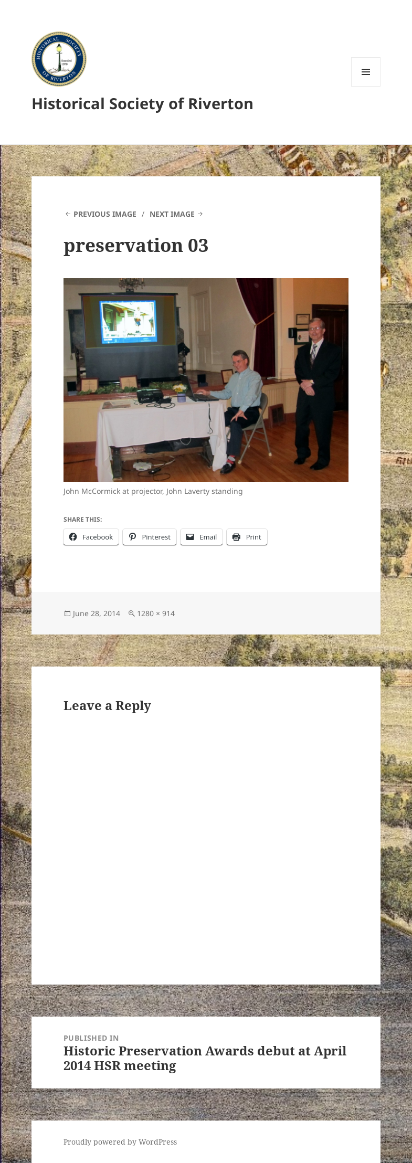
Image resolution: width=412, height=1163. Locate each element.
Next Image (172, 214)
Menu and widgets (366, 86)
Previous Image (104, 214)
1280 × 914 (156, 613)
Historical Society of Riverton (142, 103)
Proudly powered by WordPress (120, 1142)
